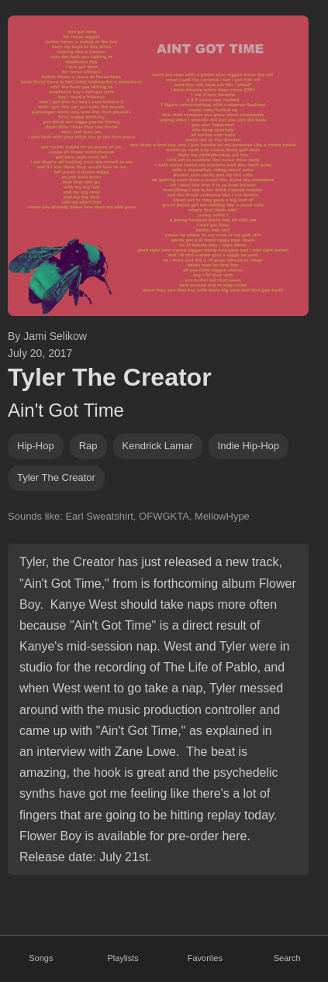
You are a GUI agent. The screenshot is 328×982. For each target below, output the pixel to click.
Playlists (122, 958)
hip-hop (35, 446)
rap (88, 446)
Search (287, 958)
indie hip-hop (249, 446)
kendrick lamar (158, 446)
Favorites (205, 958)
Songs (41, 958)
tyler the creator (56, 477)
